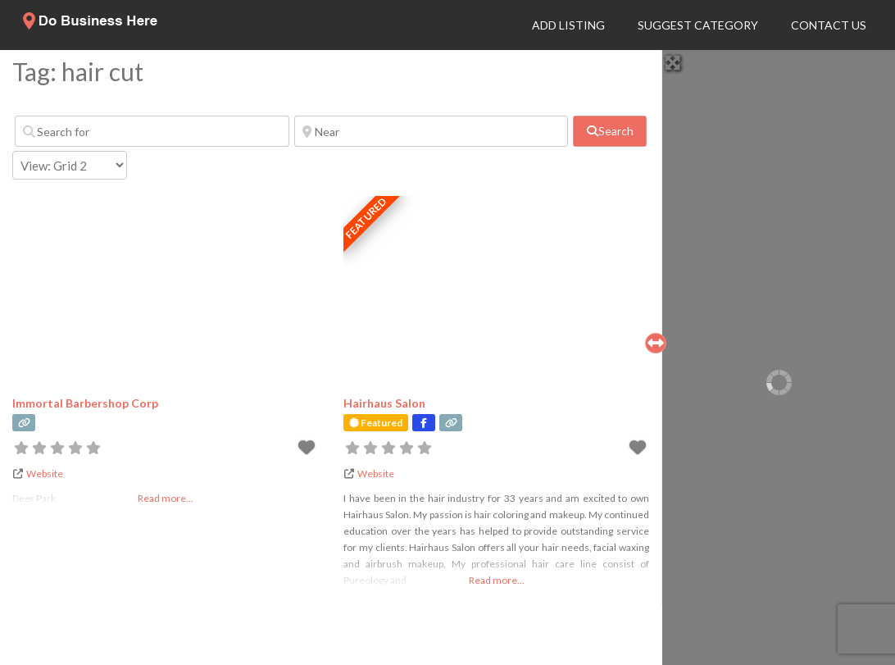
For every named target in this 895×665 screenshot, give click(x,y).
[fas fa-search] (610, 131)
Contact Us (828, 25)
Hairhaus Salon (384, 403)
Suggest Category (698, 25)
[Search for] (152, 131)
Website (44, 473)
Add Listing (568, 25)
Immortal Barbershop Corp (85, 403)
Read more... (497, 580)
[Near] (431, 131)
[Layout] (69, 165)
